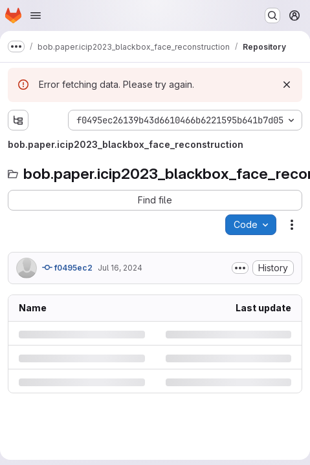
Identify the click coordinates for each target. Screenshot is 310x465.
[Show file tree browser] (18, 120)
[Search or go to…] (272, 15)
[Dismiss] (286, 84)
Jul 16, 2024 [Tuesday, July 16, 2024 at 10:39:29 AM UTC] (120, 268)
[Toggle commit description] (240, 268)
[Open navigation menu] (35, 15)
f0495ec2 (67, 267)
